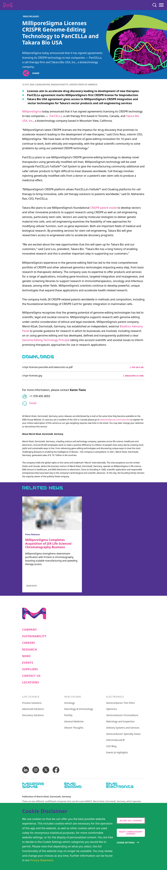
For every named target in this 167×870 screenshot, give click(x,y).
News (26, 656)
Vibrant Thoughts (73, 727)
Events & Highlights (117, 752)
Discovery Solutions (33, 715)
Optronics (111, 709)
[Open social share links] (26, 73)
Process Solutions (32, 703)
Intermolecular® (115, 740)
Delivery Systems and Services (122, 727)
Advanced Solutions (33, 709)
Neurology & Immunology (78, 709)
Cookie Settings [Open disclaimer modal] (126, 842)
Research (29, 649)
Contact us (31, 675)
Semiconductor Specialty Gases (123, 734)
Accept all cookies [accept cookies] (131, 820)
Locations (30, 682)
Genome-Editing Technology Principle (46, 340)
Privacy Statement (41, 860)
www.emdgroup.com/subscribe (115, 419)
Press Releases (31, 16)
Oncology (69, 703)
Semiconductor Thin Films (120, 703)
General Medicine (74, 721)
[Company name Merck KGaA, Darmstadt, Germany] (7, 5)
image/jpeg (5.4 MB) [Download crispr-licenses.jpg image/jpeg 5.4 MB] (133, 375)
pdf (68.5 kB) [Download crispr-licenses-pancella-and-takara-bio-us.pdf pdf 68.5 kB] (137, 367)
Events (27, 662)
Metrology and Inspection (120, 721)
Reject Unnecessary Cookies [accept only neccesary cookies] (130, 832)
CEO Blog (111, 746)
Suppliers (30, 669)
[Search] (155, 5)
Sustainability (34, 636)
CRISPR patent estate (103, 208)
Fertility (68, 715)
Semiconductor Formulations (122, 715)
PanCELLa (56, 116)
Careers (28, 642)
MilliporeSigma (31, 111)
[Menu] (161, 5)
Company (29, 629)
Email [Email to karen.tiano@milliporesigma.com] (32, 403)
